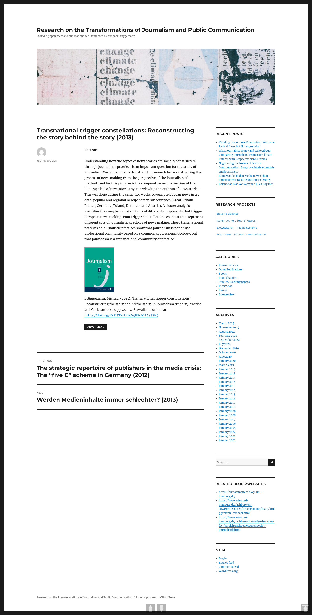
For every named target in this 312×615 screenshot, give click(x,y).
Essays (223, 290)
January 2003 (227, 436)
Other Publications (230, 269)
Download (96, 326)
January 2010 (227, 407)
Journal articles (47, 160)
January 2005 (227, 428)
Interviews (225, 286)
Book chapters (228, 278)
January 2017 (227, 377)
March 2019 (226, 365)
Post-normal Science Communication (241, 234)
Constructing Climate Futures (236, 220)
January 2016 (227, 382)
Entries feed (226, 562)
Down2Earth (225, 227)
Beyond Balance (228, 213)
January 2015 (227, 386)
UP (150, 608)
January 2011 (227, 402)
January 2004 (227, 432)
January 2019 (227, 369)
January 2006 (227, 423)
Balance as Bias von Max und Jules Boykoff (246, 184)
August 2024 (227, 331)
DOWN (161, 608)
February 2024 (228, 335)
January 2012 (227, 398)
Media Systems (247, 227)
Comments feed (229, 567)
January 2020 (227, 361)
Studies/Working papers (234, 282)
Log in (223, 558)
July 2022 (225, 344)
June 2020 (225, 356)
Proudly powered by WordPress (155, 597)
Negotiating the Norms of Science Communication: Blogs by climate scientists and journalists (246, 167)
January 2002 (227, 440)
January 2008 (227, 415)
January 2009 (227, 411)
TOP (305, 608)
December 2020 (229, 348)
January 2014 (227, 390)
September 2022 (229, 340)
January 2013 (227, 394)
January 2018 (227, 373)
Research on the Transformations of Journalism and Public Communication (145, 29)
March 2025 (226, 323)
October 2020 (227, 352)
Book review (226, 294)
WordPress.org (228, 571)
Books (223, 273)
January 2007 (227, 419)
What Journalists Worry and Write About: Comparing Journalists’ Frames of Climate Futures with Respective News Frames (245, 155)
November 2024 (229, 327)
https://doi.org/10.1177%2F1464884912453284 (121, 315)
